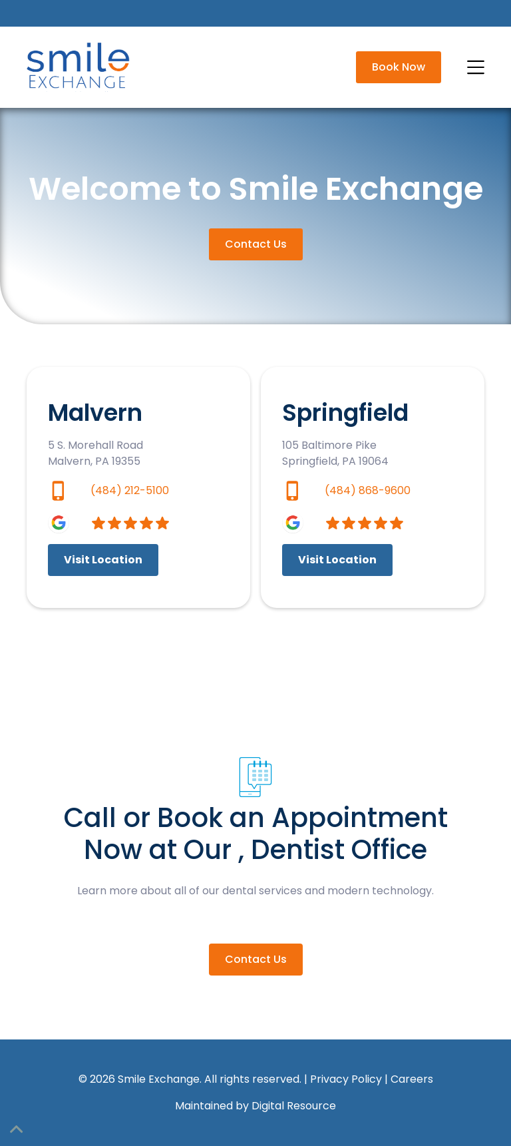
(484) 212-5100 (129, 490)
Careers (412, 1079)
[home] (80, 67)
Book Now (398, 67)
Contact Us (256, 244)
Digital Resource (294, 1105)
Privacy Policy (346, 1079)
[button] (474, 67)
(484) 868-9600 (368, 490)
